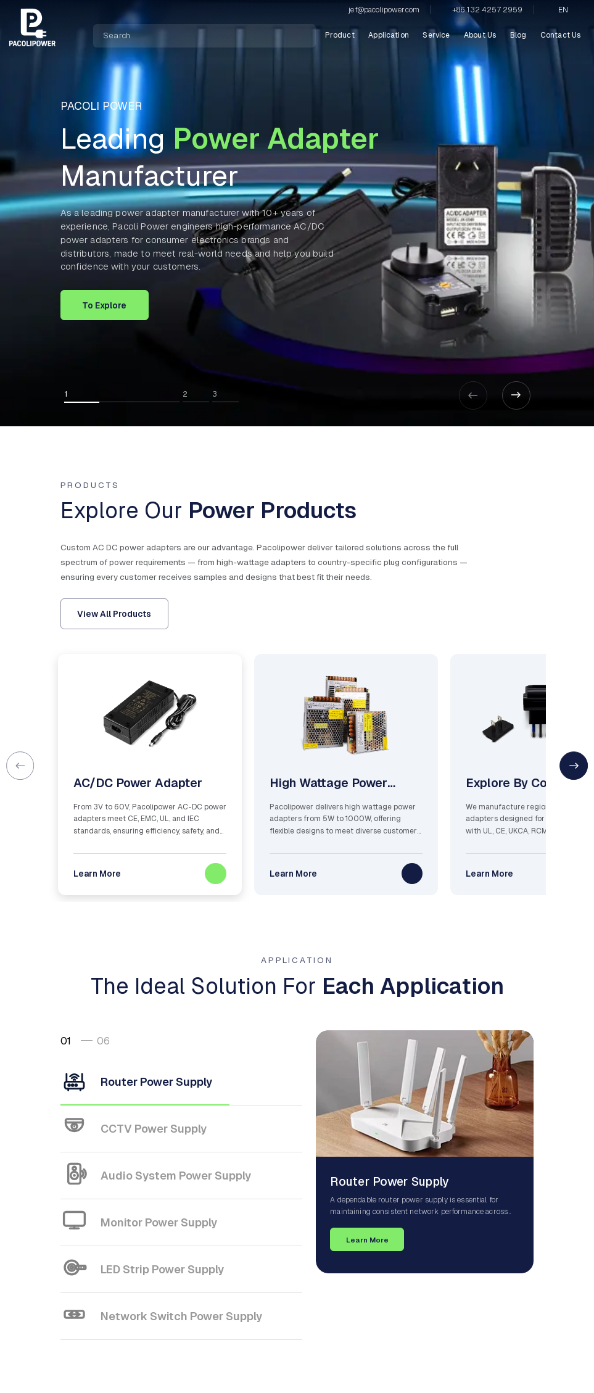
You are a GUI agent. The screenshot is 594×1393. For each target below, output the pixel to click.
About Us (480, 35)
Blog (518, 35)
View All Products (114, 613)
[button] (516, 395)
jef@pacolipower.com (384, 10)
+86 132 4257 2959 (487, 10)
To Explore (104, 305)
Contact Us (560, 35)
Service (436, 35)
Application (388, 35)
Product (340, 35)
